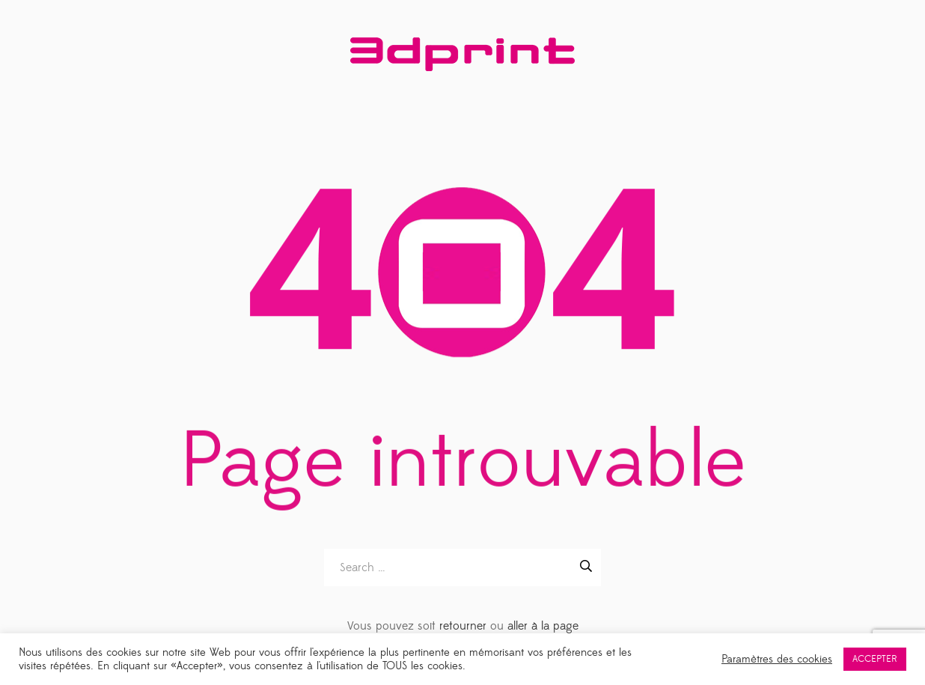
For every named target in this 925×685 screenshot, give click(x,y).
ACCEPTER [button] (874, 659)
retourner (462, 625)
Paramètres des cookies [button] (776, 659)
